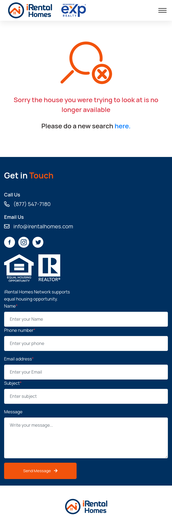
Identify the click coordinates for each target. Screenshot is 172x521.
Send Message (40, 471)
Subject (13, 383)
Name (11, 306)
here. (122, 125)
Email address (19, 359)
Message (13, 412)
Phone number (19, 330)
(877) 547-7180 (27, 204)
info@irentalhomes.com (38, 226)
